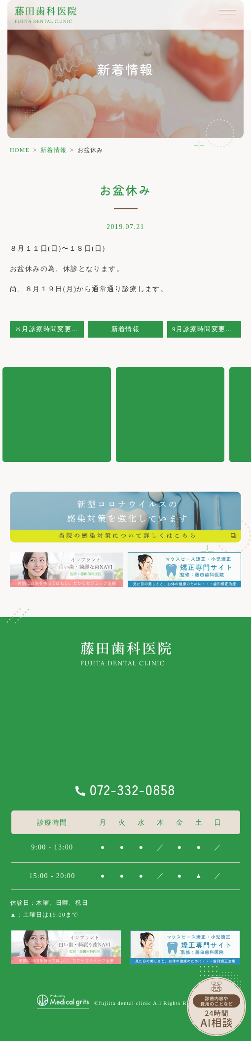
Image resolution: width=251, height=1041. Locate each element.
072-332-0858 (133, 789)
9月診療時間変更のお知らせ (206, 329)
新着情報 (53, 150)
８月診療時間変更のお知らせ (49, 329)
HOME (20, 150)
